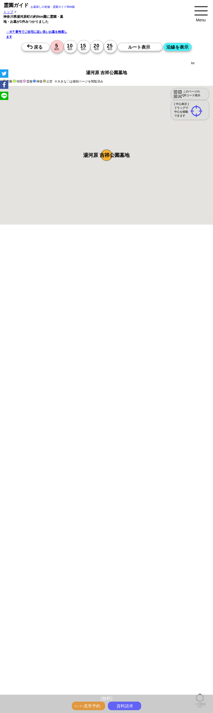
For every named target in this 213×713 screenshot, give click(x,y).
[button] (106, 155)
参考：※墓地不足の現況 (152, 446)
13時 (94, 584)
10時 (94, 577)
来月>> (138, 538)
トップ (8, 12)
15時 (94, 591)
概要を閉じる (75, 307)
